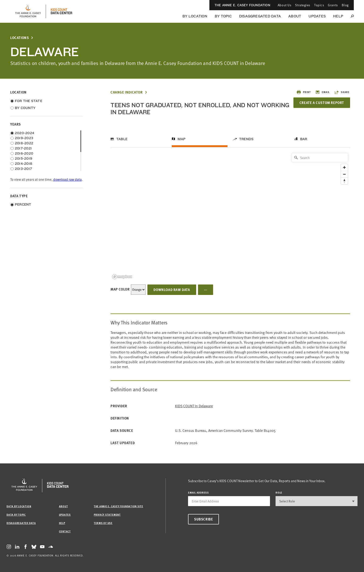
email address (198, 492)
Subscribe (203, 519)
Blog (345, 5)
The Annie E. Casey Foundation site (118, 506)
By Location (194, 16)
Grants (333, 5)
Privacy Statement (107, 514)
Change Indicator (126, 92)
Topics (319, 5)
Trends (246, 139)
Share (342, 92)
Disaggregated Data (260, 16)
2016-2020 (24, 153)
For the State (28, 101)
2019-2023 (24, 138)
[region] (230, 216)
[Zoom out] (344, 174)
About (294, 16)
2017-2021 (23, 148)
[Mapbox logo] (122, 276)
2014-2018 (23, 164)
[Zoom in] (344, 167)
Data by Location (18, 506)
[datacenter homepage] (61, 11)
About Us (284, 5)
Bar (303, 139)
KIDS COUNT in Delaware (194, 406)
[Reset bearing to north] (344, 181)
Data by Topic (16, 514)
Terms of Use (103, 523)
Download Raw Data (171, 289)
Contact (65, 531)
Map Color (120, 289)
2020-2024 (24, 133)
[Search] (320, 157)
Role (279, 492)
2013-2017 (23, 169)
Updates (317, 16)
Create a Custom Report (321, 102)
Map (182, 139)
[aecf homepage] (28, 11)
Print (303, 92)
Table (121, 139)
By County (25, 108)
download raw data (67, 179)
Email (322, 92)
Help (338, 16)
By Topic (223, 16)
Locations (19, 37)
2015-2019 (23, 158)
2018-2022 (24, 143)
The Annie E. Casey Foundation (242, 5)
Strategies (302, 5)
